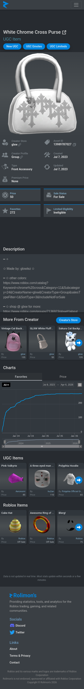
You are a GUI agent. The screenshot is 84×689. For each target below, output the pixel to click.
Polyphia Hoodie (68, 465)
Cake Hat (6, 512)
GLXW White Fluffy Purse (45, 328)
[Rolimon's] (6, 5)
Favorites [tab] (21, 377)
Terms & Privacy (20, 655)
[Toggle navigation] (76, 5)
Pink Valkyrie (9, 465)
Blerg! (62, 512)
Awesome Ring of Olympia (46, 512)
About (13, 648)
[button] (12, 46)
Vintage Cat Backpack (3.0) (17, 328)
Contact (15, 662)
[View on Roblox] (64, 32)
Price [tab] (63, 377)
